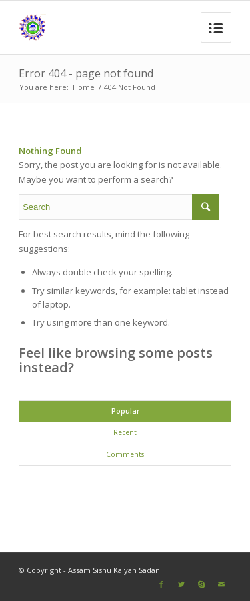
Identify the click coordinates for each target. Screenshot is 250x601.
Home (84, 87)
